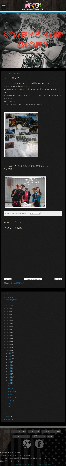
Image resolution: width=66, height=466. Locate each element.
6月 (9, 371)
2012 (8, 347)
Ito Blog (50, 436)
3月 (9, 380)
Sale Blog (9, 297)
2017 (8, 332)
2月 (9, 383)
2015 (8, 338)
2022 (8, 317)
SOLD (8, 419)
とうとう (11, 401)
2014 (8, 341)
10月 (10, 359)
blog (9, 403)
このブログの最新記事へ (33, 279)
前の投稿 (58, 279)
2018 (8, 329)
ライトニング (12, 397)
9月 (9, 362)
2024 (8, 311)
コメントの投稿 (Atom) (16, 283)
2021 (8, 320)
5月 (9, 374)
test (9, 406)
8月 (9, 365)
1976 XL (11, 388)
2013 (8, 344)
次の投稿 (8, 279)
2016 (8, 335)
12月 (10, 353)
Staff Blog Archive (12, 300)
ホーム (6, 431)
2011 (8, 350)
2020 (8, 323)
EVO (9, 385)
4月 (9, 377)
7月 (9, 368)
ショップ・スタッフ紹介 (21, 436)
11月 (10, 356)
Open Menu (3, 6)
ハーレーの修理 (33, 431)
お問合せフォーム (39, 436)
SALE (8, 417)
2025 (8, 308)
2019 (8, 326)
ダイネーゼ (12, 392)
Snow (10, 394)
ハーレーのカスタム (19, 431)
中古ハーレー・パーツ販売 (51, 431)
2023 (8, 314)
